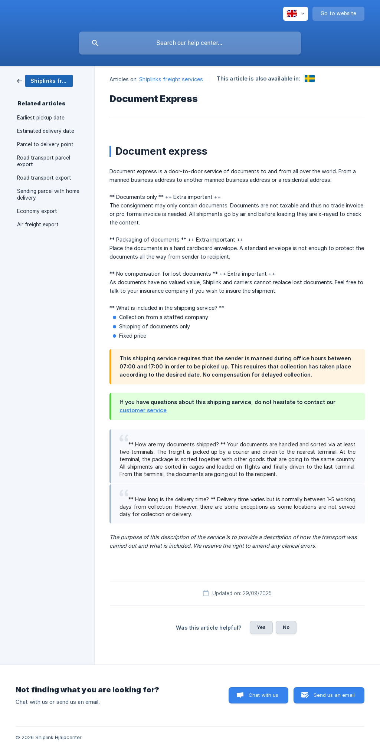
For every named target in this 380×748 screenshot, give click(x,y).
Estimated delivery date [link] (45, 131)
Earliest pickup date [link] (41, 118)
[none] (295, 14)
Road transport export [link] (44, 178)
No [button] (286, 627)
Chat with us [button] (264, 695)
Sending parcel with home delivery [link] (48, 194)
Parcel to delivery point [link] (45, 144)
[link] (45, 80)
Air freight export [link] (38, 224)
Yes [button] (261, 627)
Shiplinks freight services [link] (171, 79)
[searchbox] (190, 43)
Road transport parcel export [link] (43, 161)
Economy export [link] (37, 211)
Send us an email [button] (334, 695)
